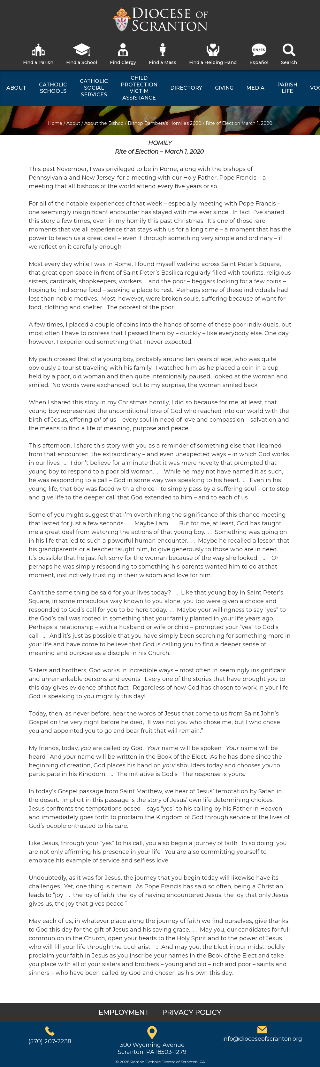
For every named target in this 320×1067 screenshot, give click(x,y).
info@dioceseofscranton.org (262, 1038)
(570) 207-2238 (49, 1041)
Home (55, 123)
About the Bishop (104, 123)
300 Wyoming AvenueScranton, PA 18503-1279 (152, 1048)
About (73, 123)
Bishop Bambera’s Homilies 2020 (165, 123)
